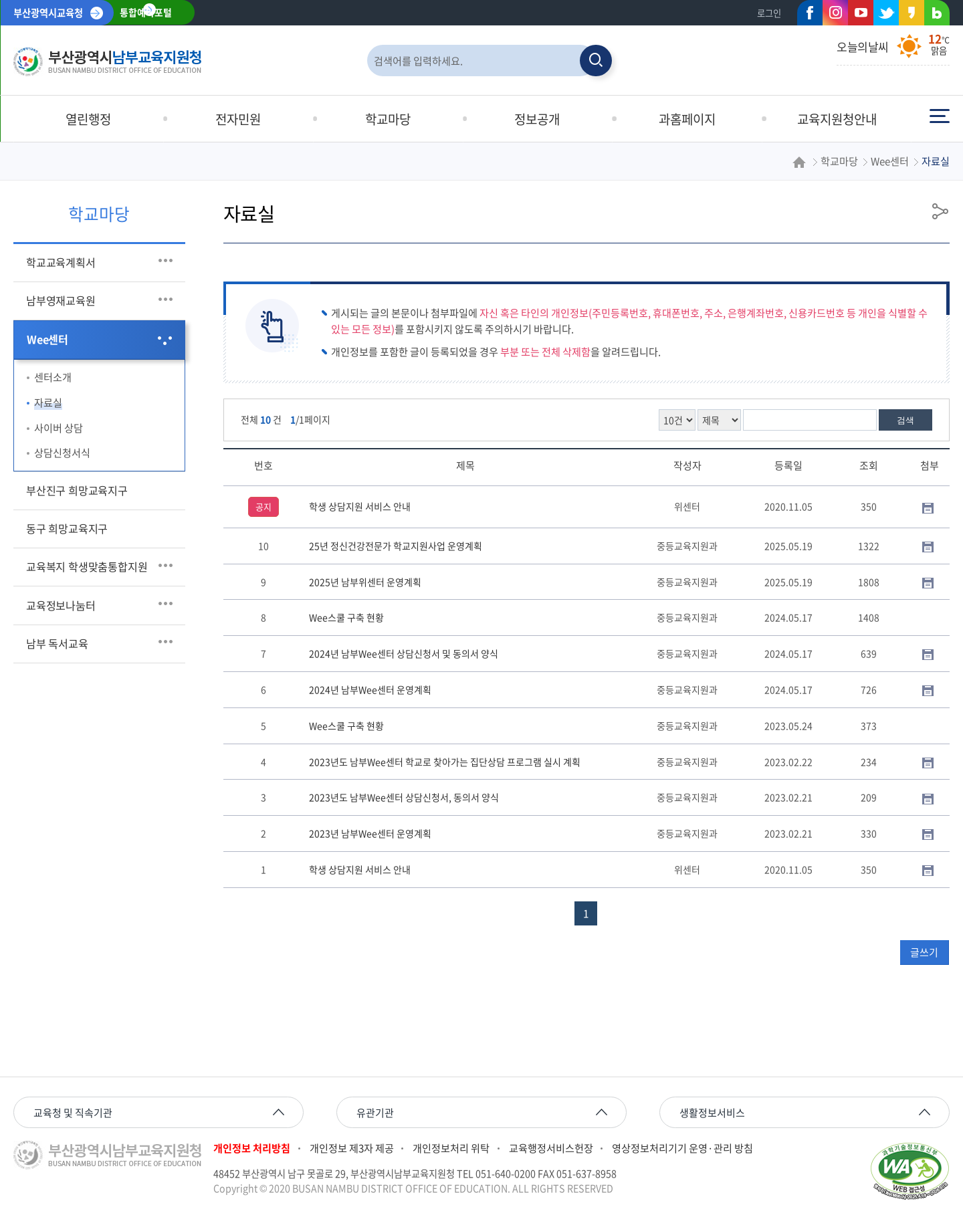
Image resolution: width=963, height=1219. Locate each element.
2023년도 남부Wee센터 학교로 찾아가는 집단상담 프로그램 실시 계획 (444, 761)
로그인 (769, 13)
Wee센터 (47, 339)
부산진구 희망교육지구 (77, 490)
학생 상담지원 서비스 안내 (360, 506)
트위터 (882, 15)
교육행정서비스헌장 (551, 1148)
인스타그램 (835, 12)
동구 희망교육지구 (67, 528)
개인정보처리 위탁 (451, 1148)
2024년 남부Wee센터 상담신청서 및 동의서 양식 (403, 653)
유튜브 (860, 12)
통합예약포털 (146, 12)
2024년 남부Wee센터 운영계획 (370, 689)
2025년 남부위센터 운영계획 (365, 581)
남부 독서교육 (57, 643)
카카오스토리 (907, 15)
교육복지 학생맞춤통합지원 (87, 566)
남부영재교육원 (61, 300)
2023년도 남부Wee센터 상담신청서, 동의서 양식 (404, 797)
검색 (905, 420)
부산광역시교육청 (48, 12)
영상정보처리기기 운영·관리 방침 (682, 1148)
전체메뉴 (940, 116)
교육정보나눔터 (61, 605)
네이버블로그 (933, 15)
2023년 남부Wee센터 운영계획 (370, 833)
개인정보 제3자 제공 (352, 1148)
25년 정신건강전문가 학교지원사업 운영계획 (395, 545)
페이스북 (806, 15)
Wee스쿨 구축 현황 (346, 617)
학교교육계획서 (61, 262)
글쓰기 (924, 952)
